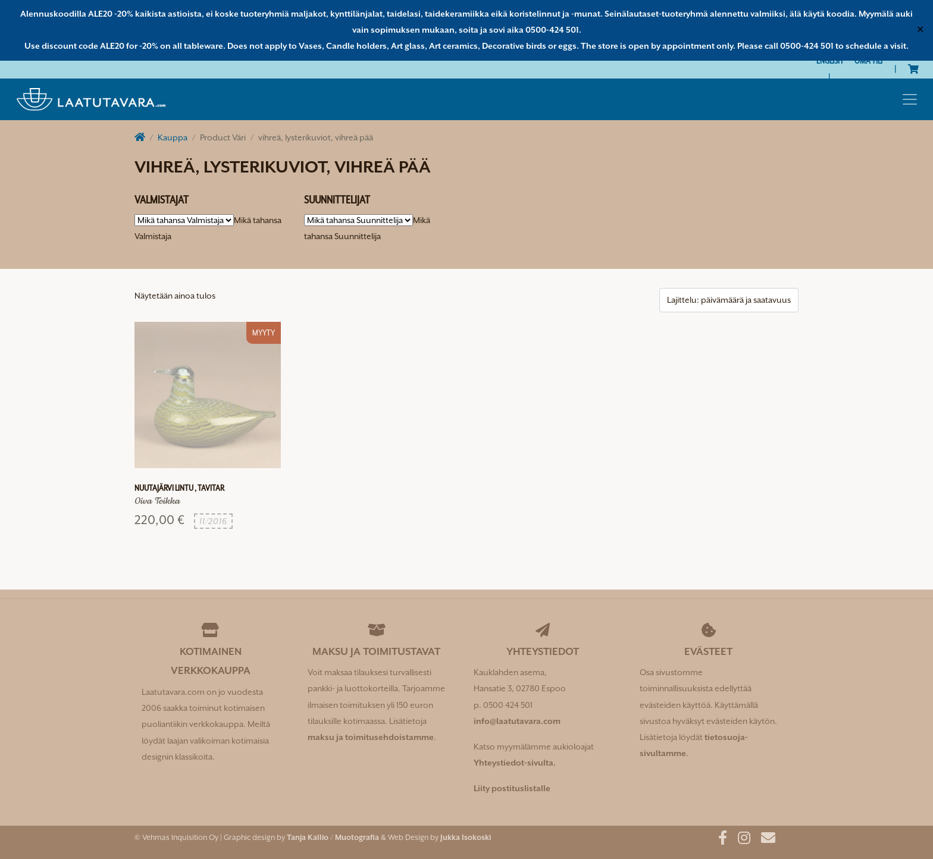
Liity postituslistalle (512, 788)
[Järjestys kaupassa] (729, 300)
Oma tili (868, 60)
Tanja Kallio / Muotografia (333, 837)
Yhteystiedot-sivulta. (515, 762)
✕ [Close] (920, 30)
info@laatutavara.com (517, 721)
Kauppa (172, 137)
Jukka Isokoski (465, 837)
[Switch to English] (829, 61)
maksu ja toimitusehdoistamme (371, 737)
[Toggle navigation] (910, 99)
